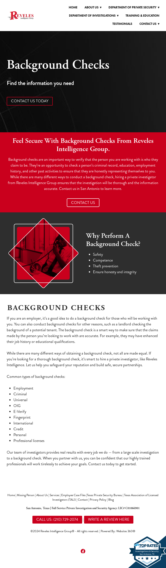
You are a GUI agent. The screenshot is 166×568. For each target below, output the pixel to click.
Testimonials (122, 24)
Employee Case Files (73, 495)
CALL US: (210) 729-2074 (57, 519)
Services (54, 495)
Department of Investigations (93, 15)
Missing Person (25, 495)
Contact (83, 500)
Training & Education (142, 15)
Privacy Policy (98, 500)
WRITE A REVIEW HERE (108, 519)
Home (73, 7)
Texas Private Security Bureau (104, 495)
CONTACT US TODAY (29, 101)
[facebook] (83, 551)
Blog (111, 500)
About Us (42, 495)
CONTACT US (83, 202)
